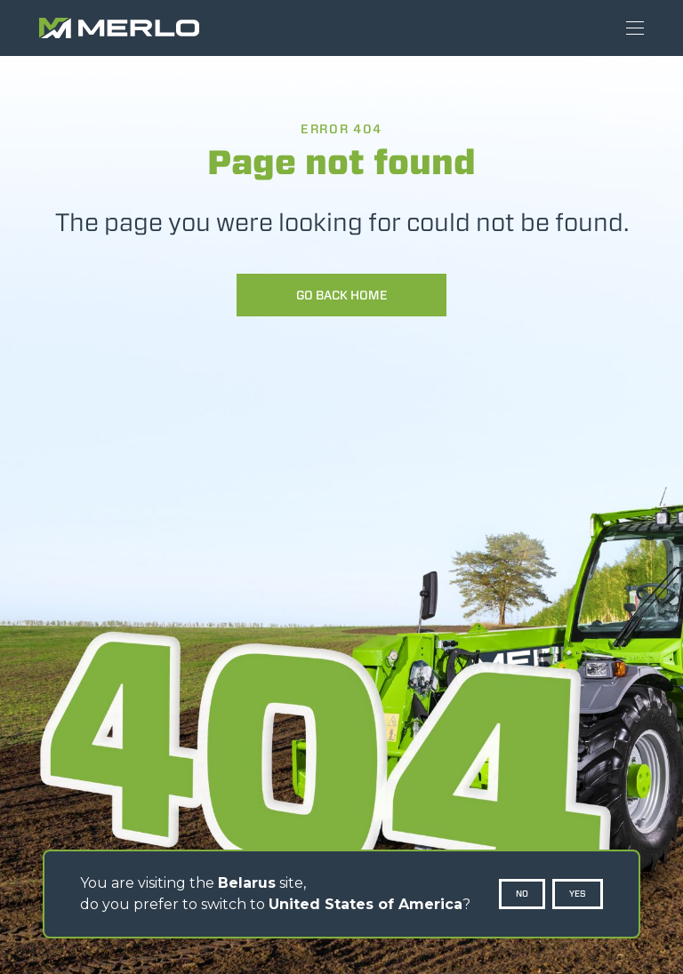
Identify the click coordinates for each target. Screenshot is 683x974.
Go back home (342, 295)
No (522, 893)
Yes (577, 893)
